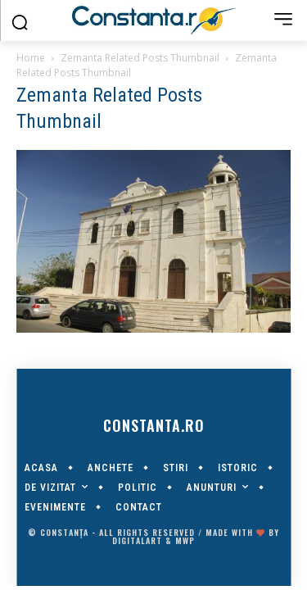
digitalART (137, 540)
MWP (185, 540)
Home (30, 58)
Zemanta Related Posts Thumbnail (140, 58)
